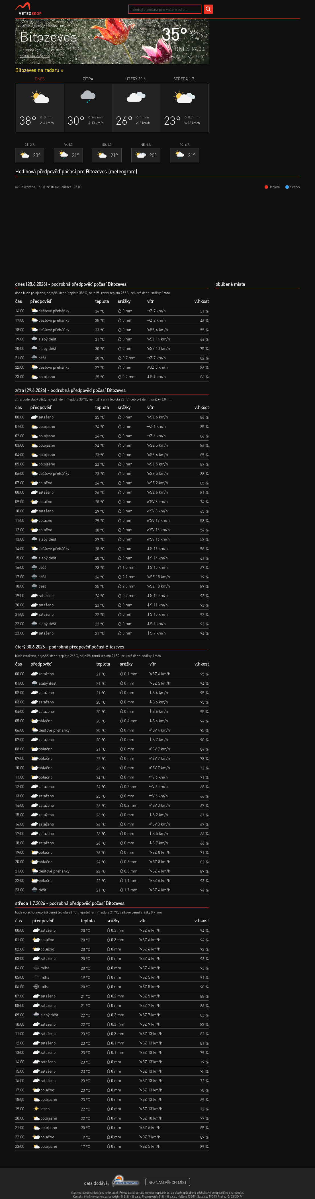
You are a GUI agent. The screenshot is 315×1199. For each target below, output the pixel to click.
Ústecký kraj (30, 49)
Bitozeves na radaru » (39, 70)
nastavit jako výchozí (35, 56)
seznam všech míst (168, 1182)
